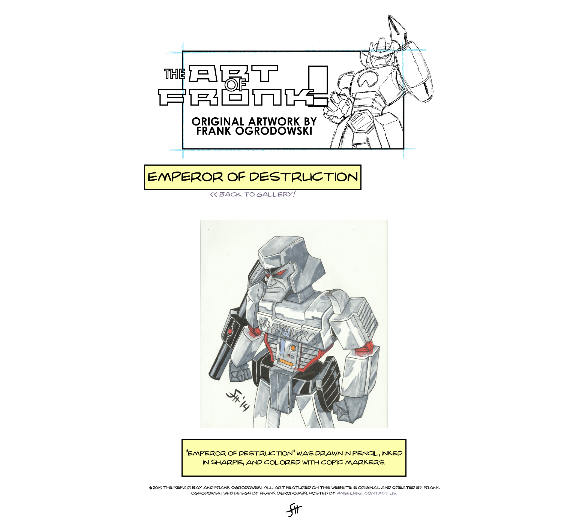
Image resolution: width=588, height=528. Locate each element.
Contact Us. (380, 493)
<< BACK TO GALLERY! (253, 194)
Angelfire (350, 493)
